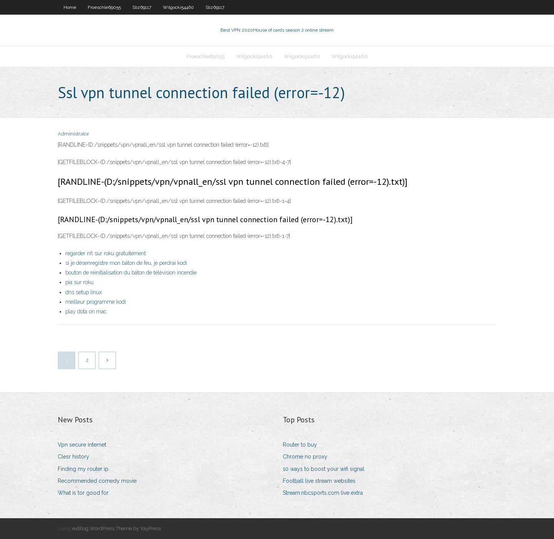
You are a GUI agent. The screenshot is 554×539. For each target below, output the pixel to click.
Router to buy (300, 445)
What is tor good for (83, 493)
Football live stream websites (319, 481)
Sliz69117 (141, 7)
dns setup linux (83, 292)
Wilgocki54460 (178, 7)
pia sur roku (79, 282)
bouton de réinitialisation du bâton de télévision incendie (131, 273)
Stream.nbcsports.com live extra (323, 493)
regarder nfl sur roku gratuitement (105, 253)
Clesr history (73, 457)
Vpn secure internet (82, 445)
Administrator (73, 134)
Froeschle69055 (104, 7)
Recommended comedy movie (97, 481)
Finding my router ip (83, 469)
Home (69, 7)
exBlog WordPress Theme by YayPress (116, 528)
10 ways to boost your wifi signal (323, 469)
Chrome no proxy (305, 457)
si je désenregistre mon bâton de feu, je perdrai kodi (126, 263)
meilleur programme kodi (95, 302)
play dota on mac (86, 311)
